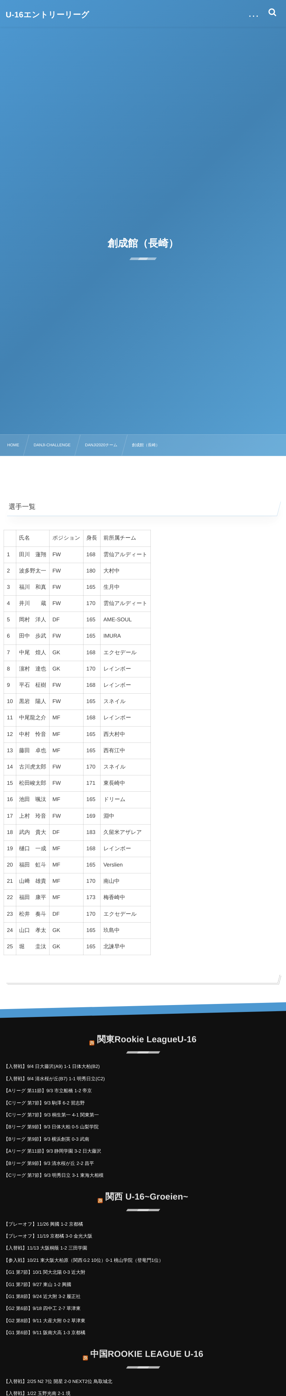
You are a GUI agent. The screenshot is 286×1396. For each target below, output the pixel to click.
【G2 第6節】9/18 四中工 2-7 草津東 (42, 1308)
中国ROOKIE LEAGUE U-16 (147, 1349)
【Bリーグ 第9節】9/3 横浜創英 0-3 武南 (46, 1139)
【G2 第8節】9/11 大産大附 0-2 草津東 (44, 1320)
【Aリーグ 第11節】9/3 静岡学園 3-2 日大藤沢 (52, 1151)
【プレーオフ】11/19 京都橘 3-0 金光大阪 (48, 1236)
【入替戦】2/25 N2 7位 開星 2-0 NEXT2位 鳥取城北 (58, 1381)
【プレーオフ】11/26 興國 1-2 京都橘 (43, 1224)
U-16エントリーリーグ (47, 15)
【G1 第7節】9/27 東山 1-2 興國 (37, 1284)
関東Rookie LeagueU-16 (146, 1034)
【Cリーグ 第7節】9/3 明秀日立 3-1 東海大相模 (54, 1175)
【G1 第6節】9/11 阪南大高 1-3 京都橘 (44, 1332)
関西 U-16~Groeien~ (146, 1191)
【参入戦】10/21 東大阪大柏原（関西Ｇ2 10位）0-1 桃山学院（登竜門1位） (83, 1260)
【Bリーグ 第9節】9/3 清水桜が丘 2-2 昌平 (49, 1163)
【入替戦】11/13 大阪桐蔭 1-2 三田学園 (45, 1248)
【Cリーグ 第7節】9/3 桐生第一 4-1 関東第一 (51, 1115)
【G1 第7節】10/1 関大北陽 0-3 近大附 (44, 1272)
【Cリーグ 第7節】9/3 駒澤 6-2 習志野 (44, 1103)
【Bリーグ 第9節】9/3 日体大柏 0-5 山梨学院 (51, 1126)
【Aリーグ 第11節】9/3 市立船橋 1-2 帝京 (48, 1090)
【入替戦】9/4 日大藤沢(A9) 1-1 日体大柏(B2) (52, 1066)
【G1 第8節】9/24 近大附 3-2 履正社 (42, 1296)
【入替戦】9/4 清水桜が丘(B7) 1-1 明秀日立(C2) (54, 1078)
